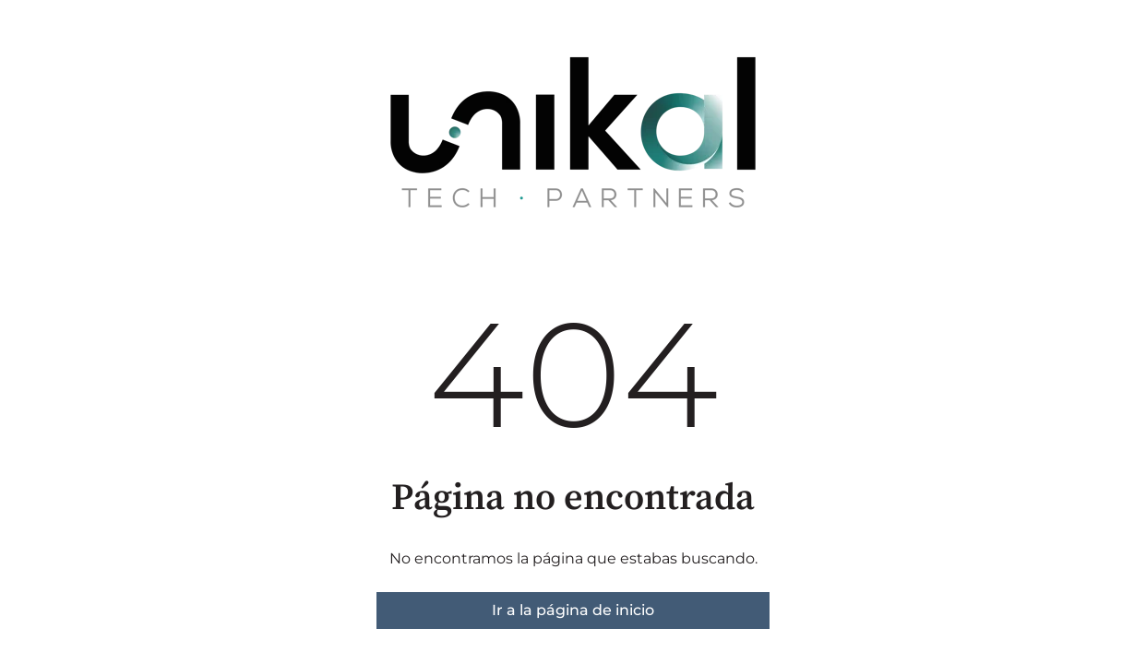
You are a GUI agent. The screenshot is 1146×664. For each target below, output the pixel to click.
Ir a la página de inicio (573, 610)
